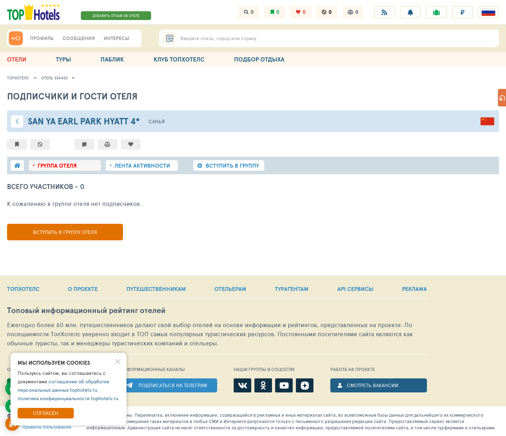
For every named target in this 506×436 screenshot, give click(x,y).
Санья (157, 121)
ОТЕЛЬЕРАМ (230, 289)
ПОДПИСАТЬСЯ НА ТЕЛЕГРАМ (172, 385)
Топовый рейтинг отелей (86, 310)
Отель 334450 (54, 77)
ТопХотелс (18, 77)
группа (57, 165)
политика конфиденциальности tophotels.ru (68, 398)
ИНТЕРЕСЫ (116, 38)
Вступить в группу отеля (65, 232)
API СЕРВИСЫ (355, 289)
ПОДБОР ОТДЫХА (259, 59)
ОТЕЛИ (16, 59)
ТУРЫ (63, 59)
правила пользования (46, 426)
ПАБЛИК (112, 59)
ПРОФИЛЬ (42, 38)
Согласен (45, 413)
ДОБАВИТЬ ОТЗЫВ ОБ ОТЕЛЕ (116, 15)
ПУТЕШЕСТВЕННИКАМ (156, 289)
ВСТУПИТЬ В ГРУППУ (232, 165)
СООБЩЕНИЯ (79, 38)
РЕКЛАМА (414, 289)
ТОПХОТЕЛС (23, 289)
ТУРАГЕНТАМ (292, 289)
